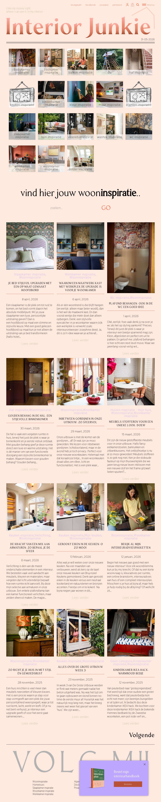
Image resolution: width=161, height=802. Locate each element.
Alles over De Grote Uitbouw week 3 (80, 668)
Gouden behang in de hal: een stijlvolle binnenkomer (30, 417)
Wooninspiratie (30, 277)
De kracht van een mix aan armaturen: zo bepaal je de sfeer (30, 547)
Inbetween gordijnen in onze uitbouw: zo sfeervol (80, 420)
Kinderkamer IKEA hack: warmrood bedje (131, 671)
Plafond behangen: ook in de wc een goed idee (131, 305)
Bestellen (128, 784)
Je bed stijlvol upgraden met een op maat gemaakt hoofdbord (30, 286)
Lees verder (30, 344)
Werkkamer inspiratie (80, 274)
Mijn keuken (93, 535)
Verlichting (42, 535)
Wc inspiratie (119, 298)
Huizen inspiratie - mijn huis (131, 410)
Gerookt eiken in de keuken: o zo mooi (80, 545)
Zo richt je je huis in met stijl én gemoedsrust (30, 671)
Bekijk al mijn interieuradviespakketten (131, 545)
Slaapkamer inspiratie (30, 274)
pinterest (117, 4)
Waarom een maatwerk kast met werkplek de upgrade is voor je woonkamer (80, 286)
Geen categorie (121, 661)
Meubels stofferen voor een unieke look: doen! (131, 423)
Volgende (142, 735)
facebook (91, 4)
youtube (104, 4)
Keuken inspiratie (21, 535)
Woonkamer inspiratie (87, 411)
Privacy (77, 787)
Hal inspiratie (19, 410)
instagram (76, 4)
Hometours (38, 784)
